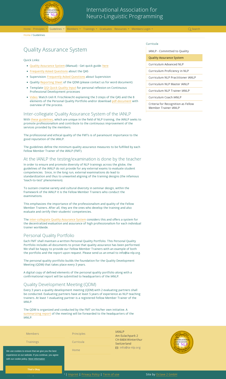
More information (36, 359)
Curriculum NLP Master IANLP (169, 84)
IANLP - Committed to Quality (169, 51)
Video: (34, 97)
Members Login (141, 29)
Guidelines (56, 29)
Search (194, 29)
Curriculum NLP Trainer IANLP (169, 91)
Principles (39, 29)
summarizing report (37, 313)
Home (27, 29)
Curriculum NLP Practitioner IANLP (172, 77)
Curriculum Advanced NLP (166, 64)
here (105, 66)
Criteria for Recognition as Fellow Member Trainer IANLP (171, 106)
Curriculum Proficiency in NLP (169, 71)
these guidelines (42, 119)
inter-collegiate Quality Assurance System (58, 219)
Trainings (89, 29)
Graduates (106, 29)
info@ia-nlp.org (130, 347)
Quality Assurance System (47, 66)
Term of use (111, 374)
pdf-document (121, 101)
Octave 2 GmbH (166, 374)
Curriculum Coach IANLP (165, 97)
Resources (120, 29)
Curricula (78, 342)
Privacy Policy (90, 374)
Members (73, 29)
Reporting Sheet (51, 82)
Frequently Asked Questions (49, 71)
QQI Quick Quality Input (60, 88)
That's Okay (34, 369)
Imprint (73, 374)
